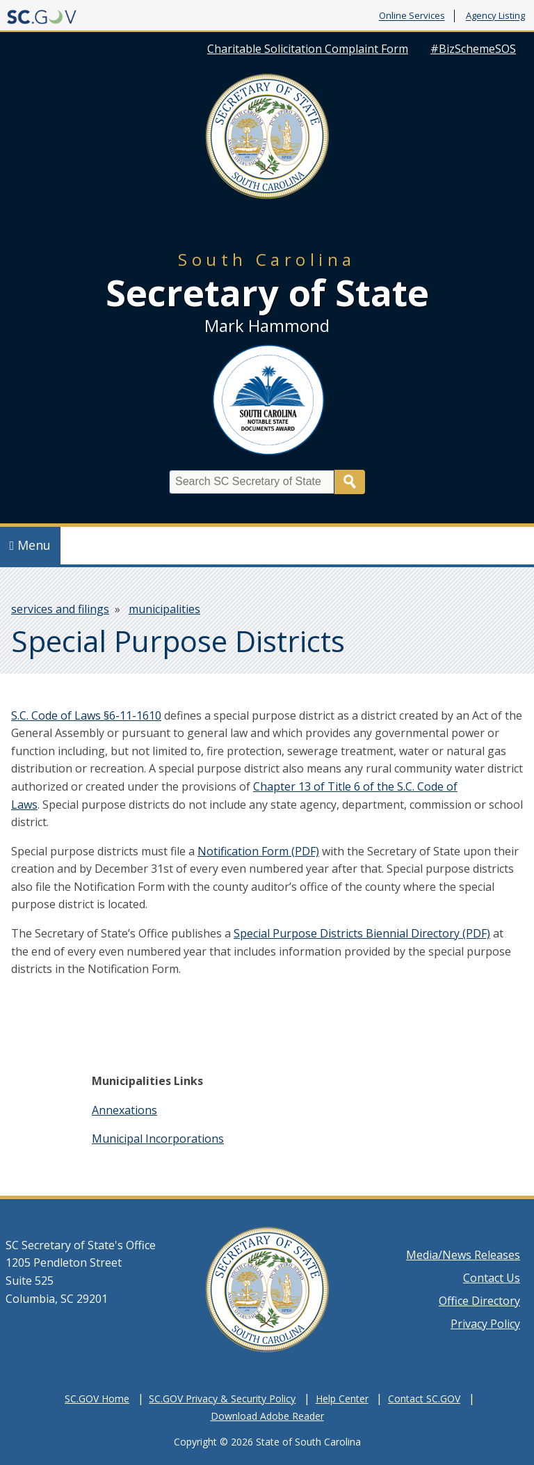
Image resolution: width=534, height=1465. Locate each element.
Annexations (124, 1110)
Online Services (412, 16)
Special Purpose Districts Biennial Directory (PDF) (362, 933)
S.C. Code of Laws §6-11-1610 (86, 715)
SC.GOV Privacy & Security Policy (222, 1398)
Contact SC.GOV (424, 1398)
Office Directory (479, 1300)
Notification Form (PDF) (258, 851)
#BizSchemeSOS (473, 48)
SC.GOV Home (97, 1398)
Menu (30, 545)
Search (349, 482)
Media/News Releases (463, 1254)
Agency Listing (495, 16)
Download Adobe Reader (267, 1416)
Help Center (342, 1398)
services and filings (60, 609)
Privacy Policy (485, 1323)
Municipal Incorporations (158, 1138)
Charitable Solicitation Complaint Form (307, 48)
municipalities (164, 609)
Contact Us (491, 1277)
